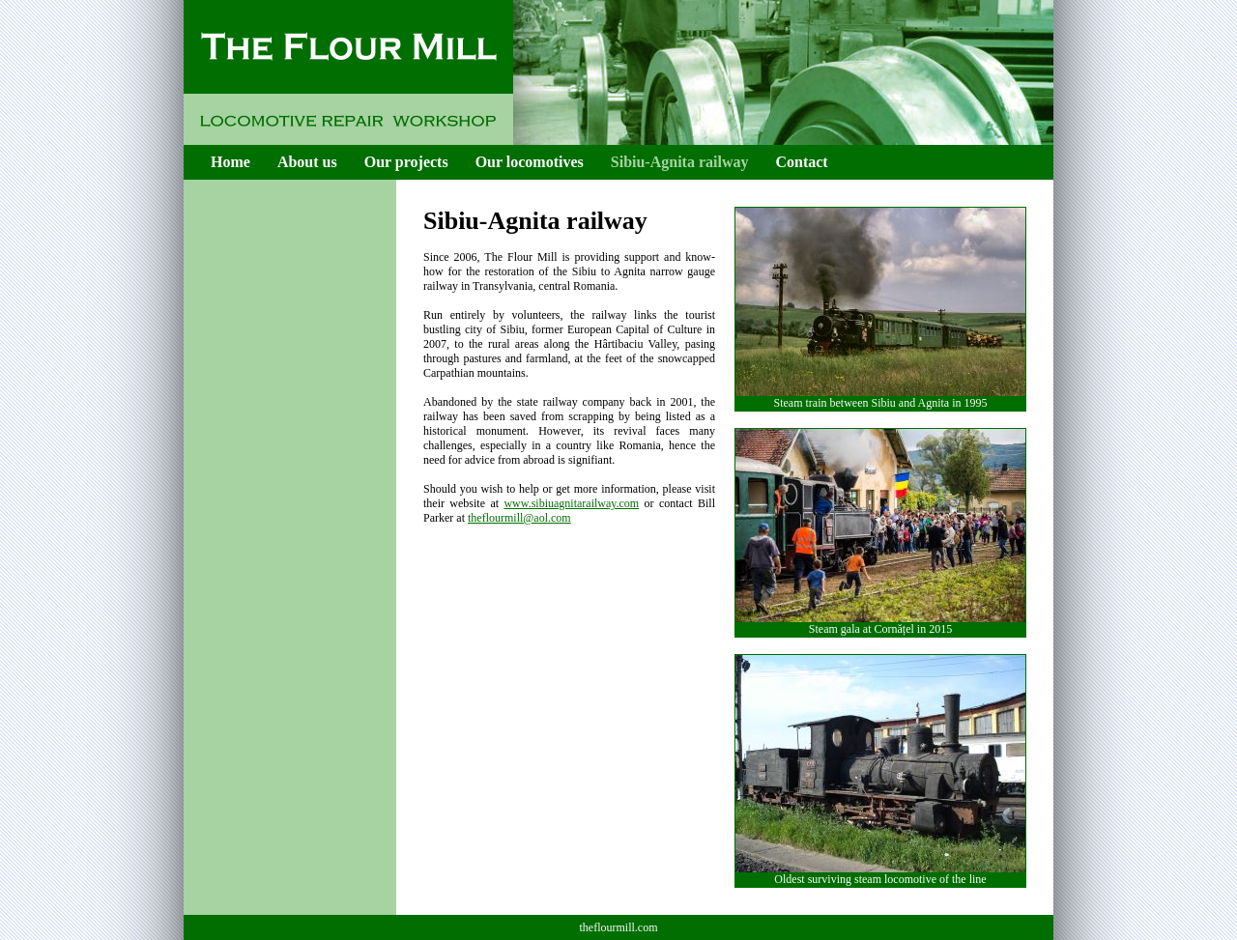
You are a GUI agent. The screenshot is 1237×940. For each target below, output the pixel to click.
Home (230, 162)
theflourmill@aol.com (519, 518)
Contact (801, 162)
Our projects (406, 162)
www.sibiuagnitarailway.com (571, 503)
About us (307, 162)
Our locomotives (529, 162)
